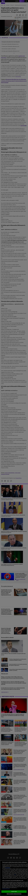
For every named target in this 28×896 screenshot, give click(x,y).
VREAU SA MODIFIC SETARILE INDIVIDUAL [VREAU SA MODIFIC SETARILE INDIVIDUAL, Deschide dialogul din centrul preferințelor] (14, 893)
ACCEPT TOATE (14, 891)
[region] (14, 878)
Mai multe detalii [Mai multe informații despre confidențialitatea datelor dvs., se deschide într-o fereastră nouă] (7, 867)
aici (15, 874)
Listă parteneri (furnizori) (6, 888)
